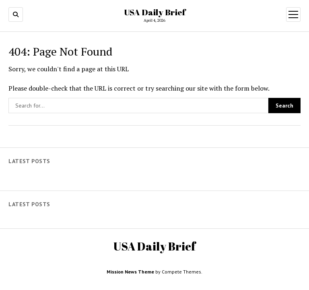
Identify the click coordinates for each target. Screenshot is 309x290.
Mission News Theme (130, 272)
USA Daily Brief (154, 12)
